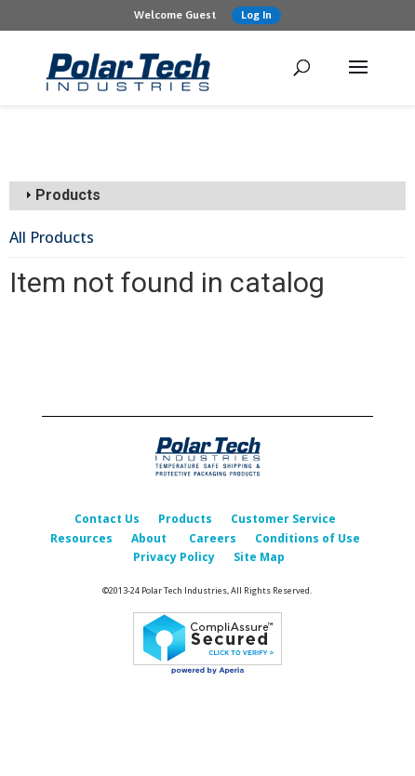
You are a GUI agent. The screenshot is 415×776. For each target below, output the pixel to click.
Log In (256, 14)
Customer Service (283, 519)
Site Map (259, 557)
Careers (212, 538)
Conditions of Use (307, 538)
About (149, 538)
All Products (51, 237)
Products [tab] (60, 195)
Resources (81, 538)
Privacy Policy (174, 557)
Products (185, 519)
